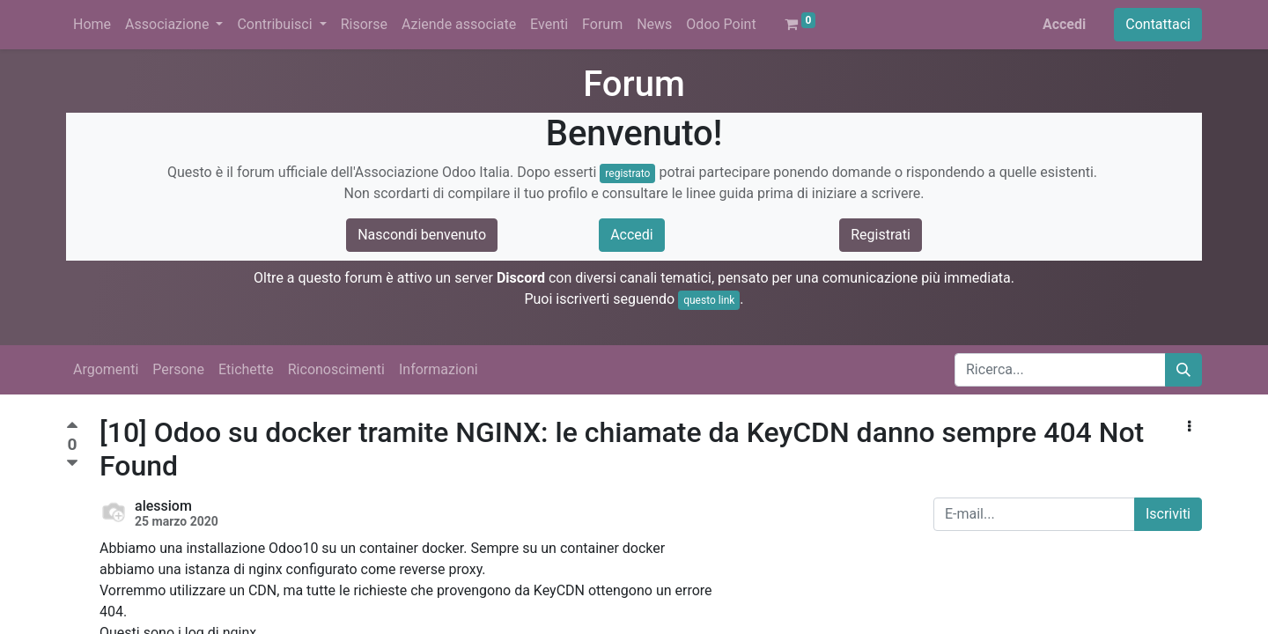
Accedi (1064, 24)
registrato (627, 173)
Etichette (246, 369)
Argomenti (105, 369)
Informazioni (438, 369)
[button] (1189, 427)
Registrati (880, 234)
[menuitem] (92, 24)
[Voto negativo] (72, 464)
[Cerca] (1183, 370)
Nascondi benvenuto (422, 234)
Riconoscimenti (336, 369)
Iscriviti (1168, 513)
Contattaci (1158, 24)
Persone (178, 369)
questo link (708, 300)
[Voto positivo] (72, 427)
